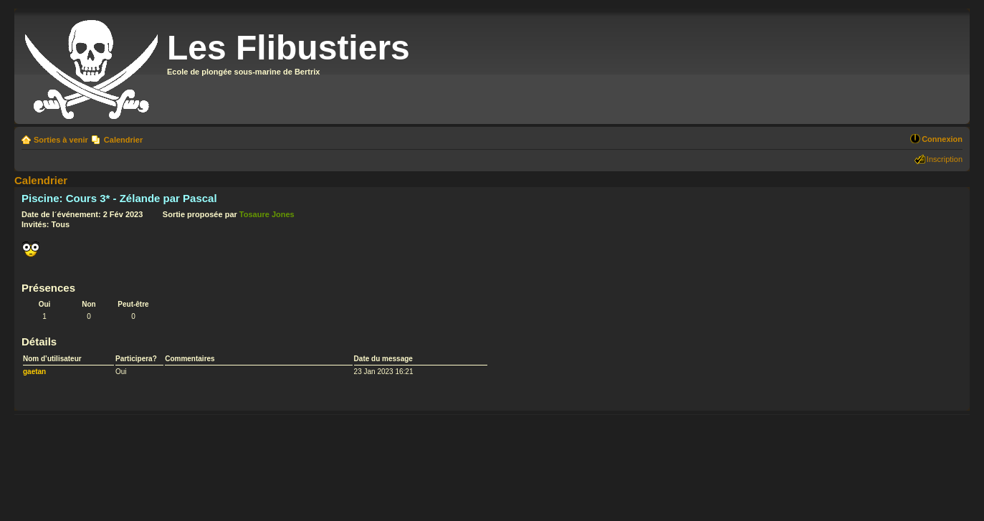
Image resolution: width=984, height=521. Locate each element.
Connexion (942, 139)
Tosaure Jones (267, 214)
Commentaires (189, 359)
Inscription (944, 159)
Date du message (383, 359)
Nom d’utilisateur (52, 359)
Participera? (136, 359)
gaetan (34, 372)
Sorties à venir (61, 139)
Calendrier (123, 139)
